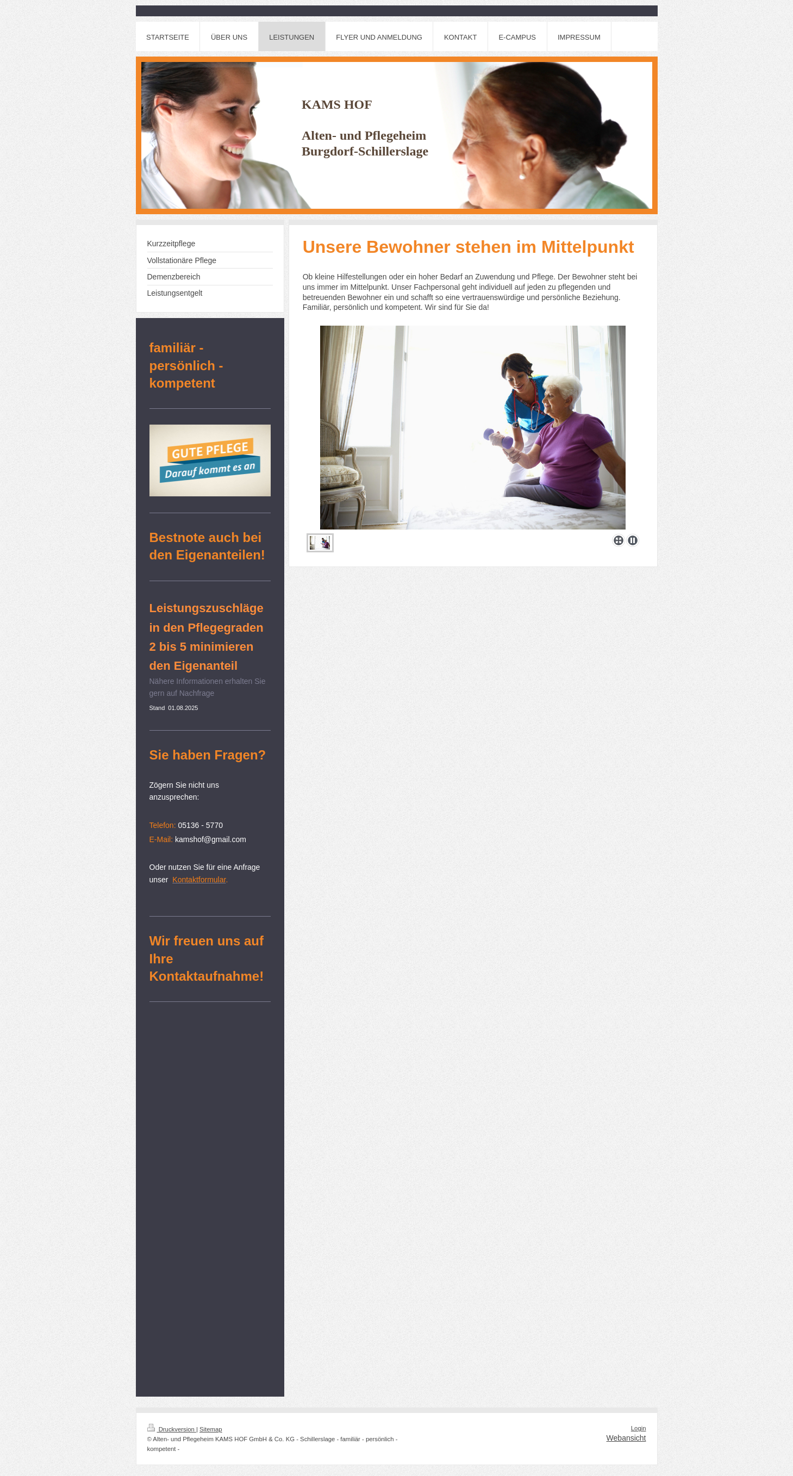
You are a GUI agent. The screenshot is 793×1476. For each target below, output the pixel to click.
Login (638, 1428)
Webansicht (626, 1438)
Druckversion (171, 1429)
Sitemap (210, 1429)
